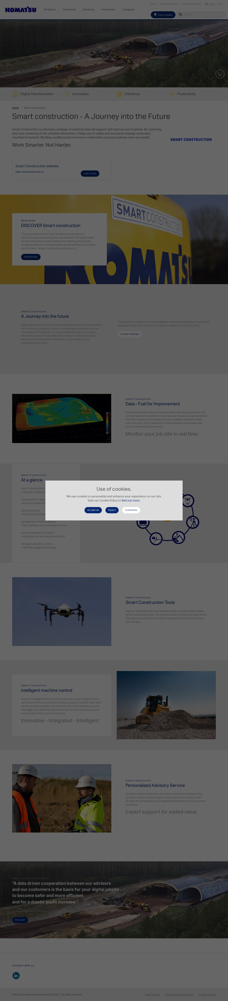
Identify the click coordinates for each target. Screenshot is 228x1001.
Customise (131, 510)
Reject (112, 510)
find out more (131, 500)
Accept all (93, 510)
